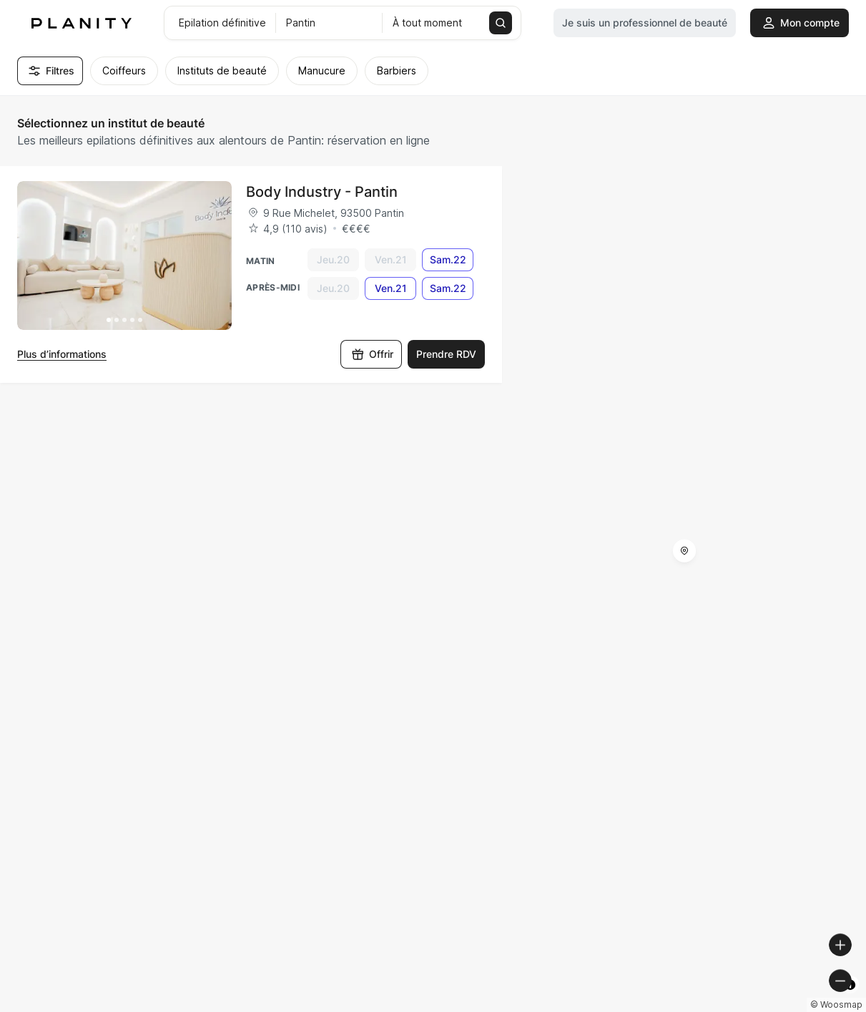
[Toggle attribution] (850, 999)
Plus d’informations (62, 354)
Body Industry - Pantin (322, 191)
